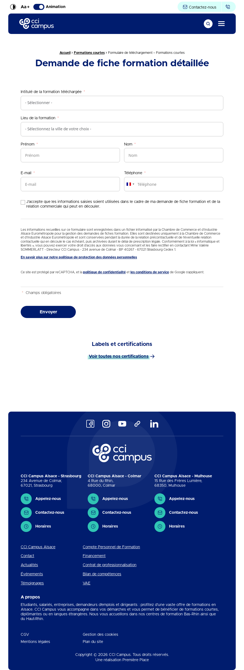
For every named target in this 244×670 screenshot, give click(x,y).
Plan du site (93, 642)
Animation (49, 7)
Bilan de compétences (102, 574)
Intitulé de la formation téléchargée (51, 92)
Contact (27, 556)
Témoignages (32, 583)
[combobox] (130, 184)
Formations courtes (89, 52)
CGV (25, 635)
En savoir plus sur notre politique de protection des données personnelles (79, 257)
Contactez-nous (199, 7)
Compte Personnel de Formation (111, 547)
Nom (128, 144)
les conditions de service (149, 272)
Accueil (65, 52)
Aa (25, 7)
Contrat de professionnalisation (109, 565)
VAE (86, 583)
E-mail (26, 173)
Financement (94, 556)
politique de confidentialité (104, 272)
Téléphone (133, 173)
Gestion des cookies (100, 635)
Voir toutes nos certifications (119, 356)
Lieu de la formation (38, 118)
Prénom (27, 144)
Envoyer (48, 312)
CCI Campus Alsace (38, 547)
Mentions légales (35, 642)
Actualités (29, 565)
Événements (32, 574)
